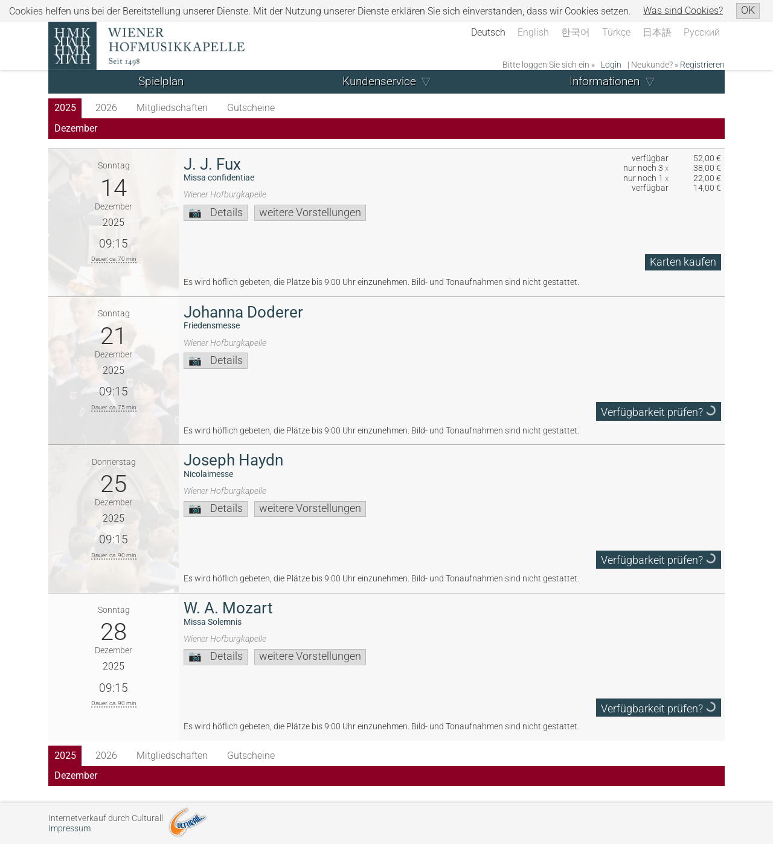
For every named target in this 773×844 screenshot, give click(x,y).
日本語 (657, 32)
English (533, 32)
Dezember (75, 128)
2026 (106, 107)
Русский (702, 32)
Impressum (69, 828)
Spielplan (161, 81)
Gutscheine (251, 107)
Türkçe (616, 32)
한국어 (575, 32)
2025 (65, 107)
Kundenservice (379, 81)
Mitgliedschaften (172, 107)
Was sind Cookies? (683, 10)
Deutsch (488, 32)
